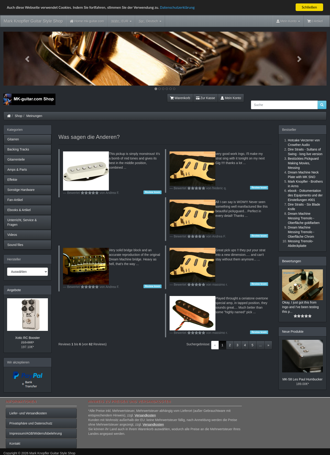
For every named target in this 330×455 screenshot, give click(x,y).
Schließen (309, 7)
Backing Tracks (18, 149)
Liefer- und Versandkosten (28, 413)
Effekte (12, 179)
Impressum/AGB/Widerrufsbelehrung (35, 433)
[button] (27, 59)
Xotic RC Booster (27, 338)
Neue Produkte (292, 331)
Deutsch (150, 21)
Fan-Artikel (15, 200)
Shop (18, 116)
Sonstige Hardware (21, 190)
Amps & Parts (17, 169)
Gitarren (13, 139)
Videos (12, 235)
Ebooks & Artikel (19, 210)
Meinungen (34, 116)
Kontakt (14, 443)
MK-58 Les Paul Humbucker (302, 379)
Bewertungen (291, 261)
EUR (121, 21)
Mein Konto (231, 98)
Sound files (15, 245)
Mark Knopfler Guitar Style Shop (33, 21)
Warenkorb (180, 98)
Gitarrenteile (16, 159)
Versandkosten (145, 415)
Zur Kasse (205, 98)
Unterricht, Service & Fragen (22, 222)
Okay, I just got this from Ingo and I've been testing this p (300, 307)
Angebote (14, 290)
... (260, 345)
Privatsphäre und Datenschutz (30, 423)
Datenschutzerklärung (177, 7)
